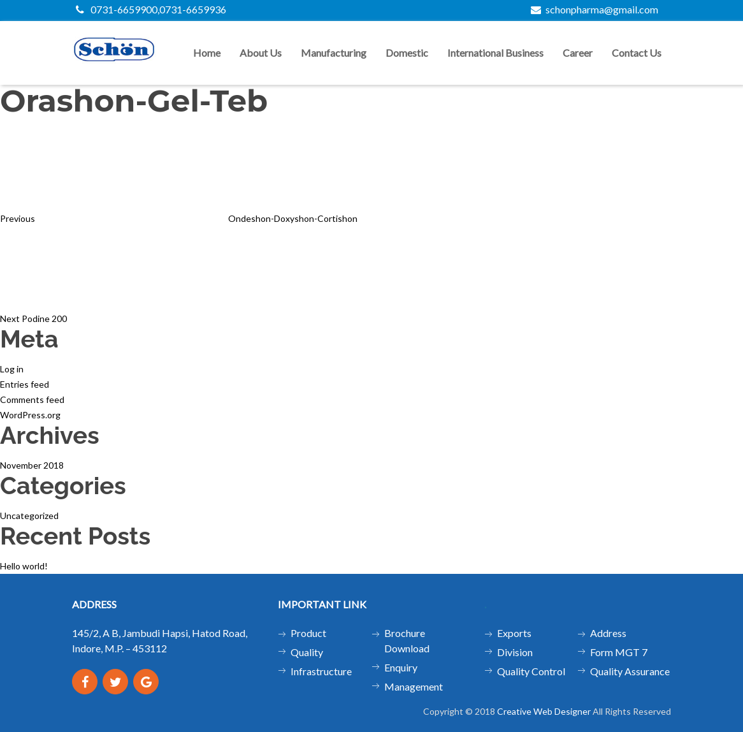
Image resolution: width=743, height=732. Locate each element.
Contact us (636, 53)
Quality (307, 652)
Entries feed (24, 384)
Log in (12, 368)
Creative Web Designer (544, 711)
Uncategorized (29, 515)
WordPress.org (30, 414)
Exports (514, 633)
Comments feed (32, 399)
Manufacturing (333, 53)
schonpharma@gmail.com (594, 9)
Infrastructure (321, 671)
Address (608, 633)
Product (308, 633)
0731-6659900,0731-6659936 (151, 9)
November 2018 (32, 465)
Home (206, 53)
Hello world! (24, 565)
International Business (495, 53)
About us (261, 53)
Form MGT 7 (618, 652)
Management (413, 686)
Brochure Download (406, 640)
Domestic (407, 53)
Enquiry (400, 667)
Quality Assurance (630, 671)
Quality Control (531, 671)
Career (578, 53)
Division (515, 652)
